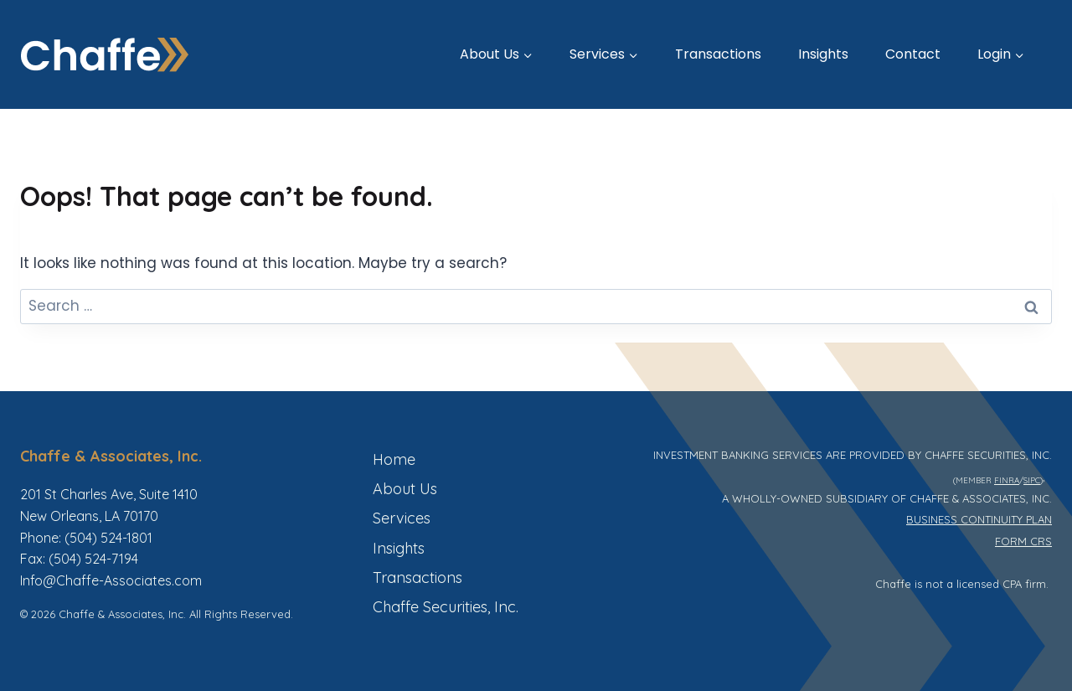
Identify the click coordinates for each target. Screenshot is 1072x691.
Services (401, 518)
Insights (823, 54)
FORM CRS (1023, 541)
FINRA (1006, 480)
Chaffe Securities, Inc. (445, 606)
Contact (913, 54)
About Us (405, 488)
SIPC (1031, 480)
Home (394, 459)
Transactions (718, 54)
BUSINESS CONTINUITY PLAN (979, 519)
